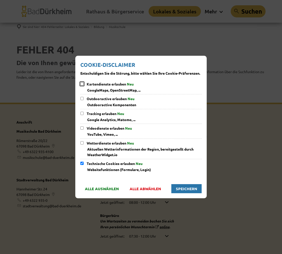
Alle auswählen (102, 188)
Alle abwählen (145, 188)
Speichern (186, 188)
